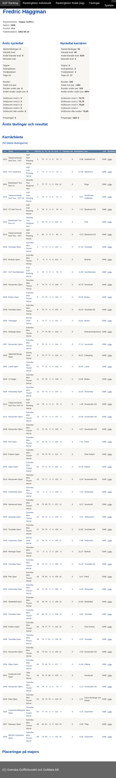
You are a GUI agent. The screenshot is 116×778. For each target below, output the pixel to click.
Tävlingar (94, 3)
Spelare (109, 5)
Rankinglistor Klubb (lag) (70, 3)
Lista (109, 159)
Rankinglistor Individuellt (37, 3)
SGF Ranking (10, 3)
